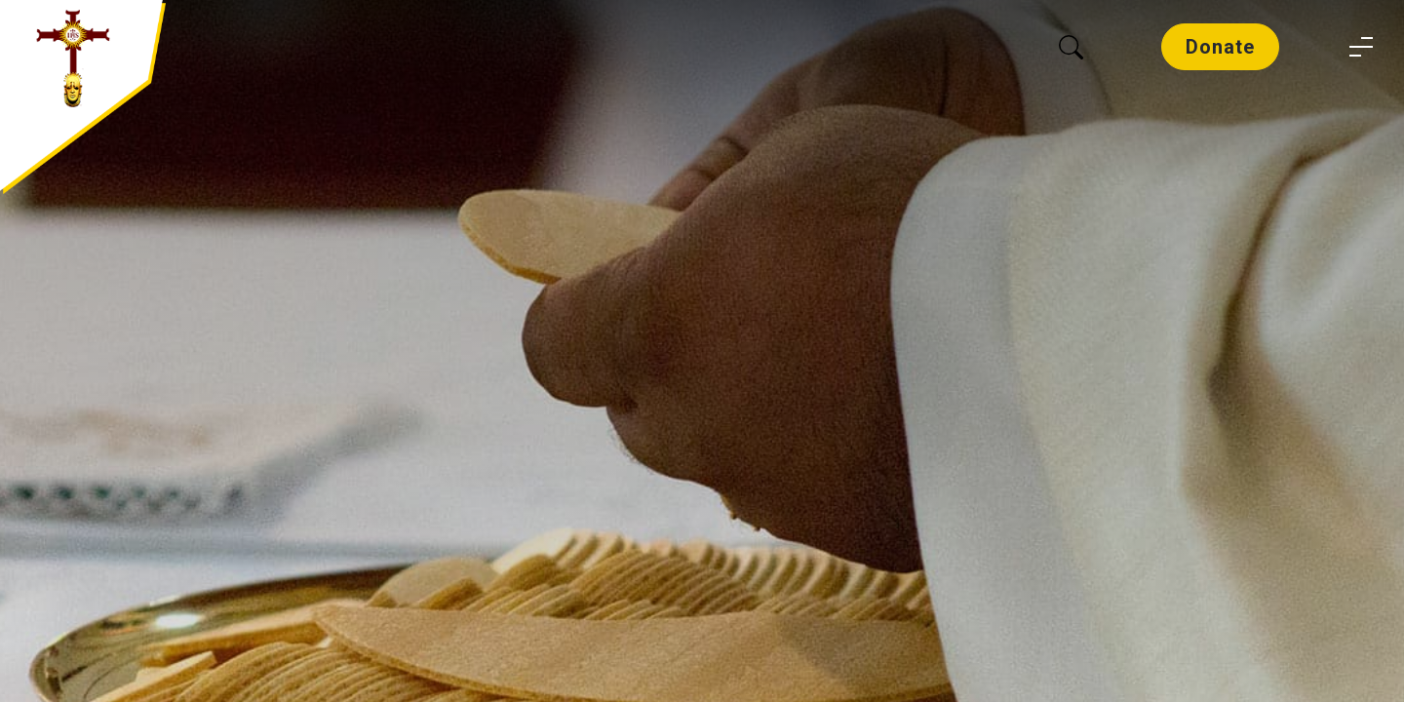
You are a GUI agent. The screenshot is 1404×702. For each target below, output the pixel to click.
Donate (1220, 46)
